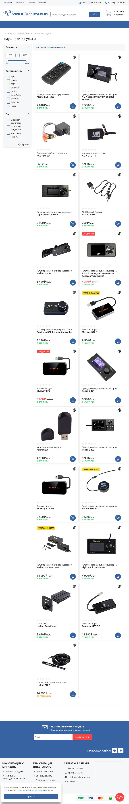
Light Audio (16, 95)
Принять (31, 796)
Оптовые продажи (14, 772)
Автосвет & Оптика (89, 25)
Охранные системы (40, 25)
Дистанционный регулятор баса (56, 155)
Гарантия (7, 2)
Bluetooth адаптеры (16, 122)
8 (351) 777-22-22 (75, 769)
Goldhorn (15, 88)
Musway (15, 99)
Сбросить (25, 145)
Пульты (14, 137)
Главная (7, 34)
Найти (94, 14)
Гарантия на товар (45, 781)
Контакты (43, 2)
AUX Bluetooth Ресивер (101, 214)
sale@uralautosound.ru (79, 778)
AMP (13, 85)
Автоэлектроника (65, 25)
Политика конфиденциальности (14, 778)
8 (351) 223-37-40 (75, 773)
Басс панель (56, 626)
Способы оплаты (44, 776)
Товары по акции (114, 25)
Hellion (14, 92)
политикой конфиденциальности (37, 790)
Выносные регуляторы (16, 129)
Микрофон (16, 134)
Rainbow (15, 103)
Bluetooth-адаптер (56, 508)
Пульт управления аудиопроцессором (101, 98)
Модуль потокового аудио (101, 155)
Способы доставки (45, 772)
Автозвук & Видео (15, 25)
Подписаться (82, 738)
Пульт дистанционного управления (56, 96)
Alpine (14, 81)
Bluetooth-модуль (101, 331)
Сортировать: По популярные (49, 48)
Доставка (20, 2)
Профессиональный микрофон (56, 684)
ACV (13, 77)
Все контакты (71, 782)
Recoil (13, 106)
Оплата (31, 2)
